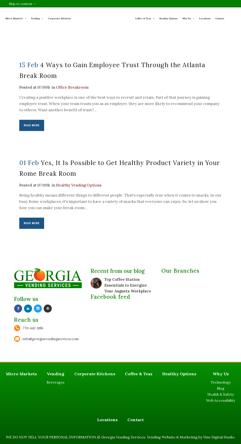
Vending (37, 18)
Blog (220, 388)
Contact (219, 18)
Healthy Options (168, 18)
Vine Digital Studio (219, 437)
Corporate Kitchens (59, 18)
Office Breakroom (73, 87)
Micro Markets (15, 18)
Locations (205, 18)
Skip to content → (22, 4)
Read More (32, 125)
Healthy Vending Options (79, 185)
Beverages (56, 382)
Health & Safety (220, 394)
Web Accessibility (220, 400)
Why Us (188, 18)
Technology (221, 382)
